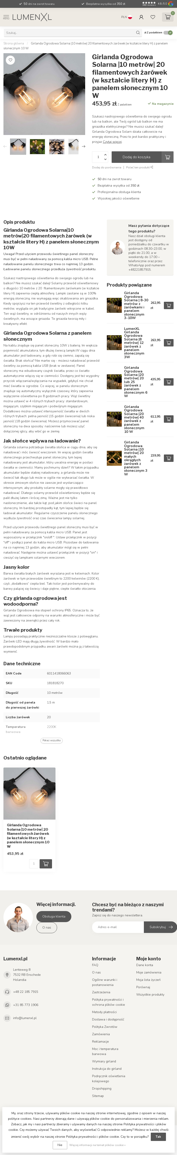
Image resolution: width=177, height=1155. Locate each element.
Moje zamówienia (148, 972)
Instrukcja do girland (107, 1069)
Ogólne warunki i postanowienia (104, 982)
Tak (158, 1136)
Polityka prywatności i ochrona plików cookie (108, 1002)
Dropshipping (101, 1088)
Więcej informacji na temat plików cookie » (97, 1145)
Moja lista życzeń (148, 980)
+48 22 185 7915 (25, 992)
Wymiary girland (104, 1061)
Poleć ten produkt (139, 167)
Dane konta (144, 965)
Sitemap (98, 1096)
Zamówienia (101, 1034)
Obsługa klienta (53, 916)
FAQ (95, 965)
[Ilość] (33, 863)
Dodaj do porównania (106, 167)
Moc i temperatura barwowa (105, 1051)
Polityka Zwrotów (104, 1027)
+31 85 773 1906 (25, 1005)
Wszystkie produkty (150, 994)
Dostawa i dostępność (108, 1019)
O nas (46, 927)
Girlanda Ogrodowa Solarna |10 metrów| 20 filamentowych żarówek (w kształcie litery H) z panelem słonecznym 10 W (28, 835)
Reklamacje (100, 1041)
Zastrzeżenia (101, 992)
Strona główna (13, 43)
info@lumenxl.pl (25, 1018)
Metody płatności (104, 1012)
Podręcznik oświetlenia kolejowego (108, 1078)
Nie (60, 1145)
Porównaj (143, 987)
